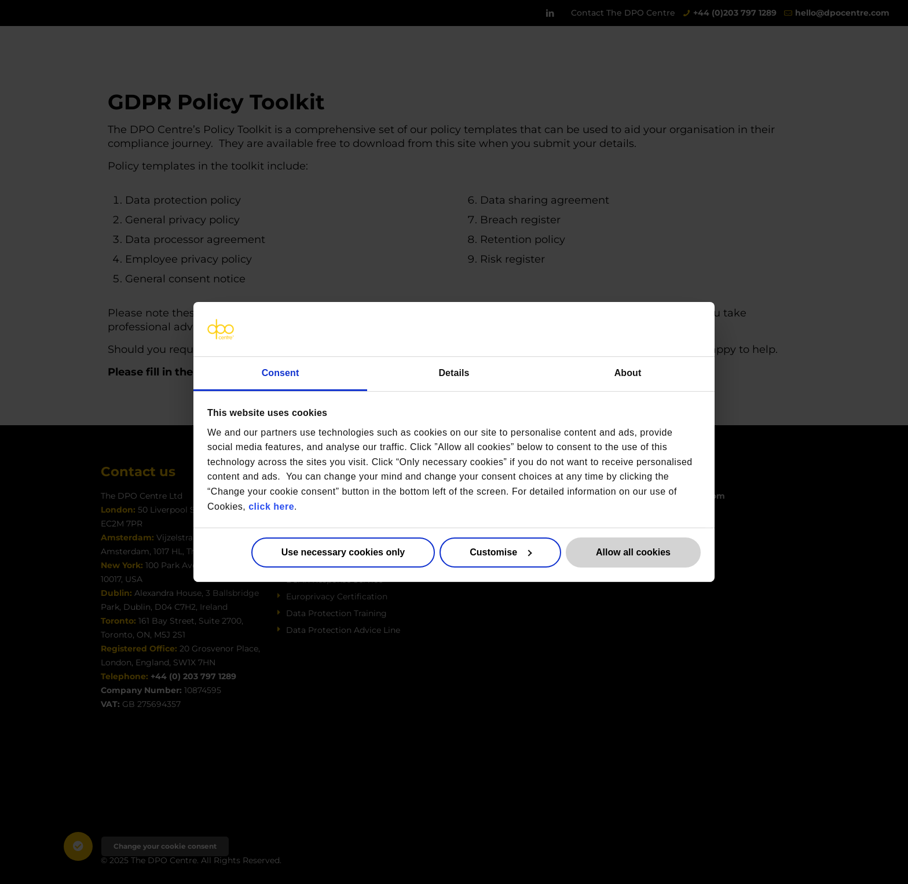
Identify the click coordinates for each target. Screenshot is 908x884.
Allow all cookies (633, 552)
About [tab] (628, 373)
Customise (501, 552)
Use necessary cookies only (343, 552)
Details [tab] (453, 373)
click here (271, 506)
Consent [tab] (280, 373)
